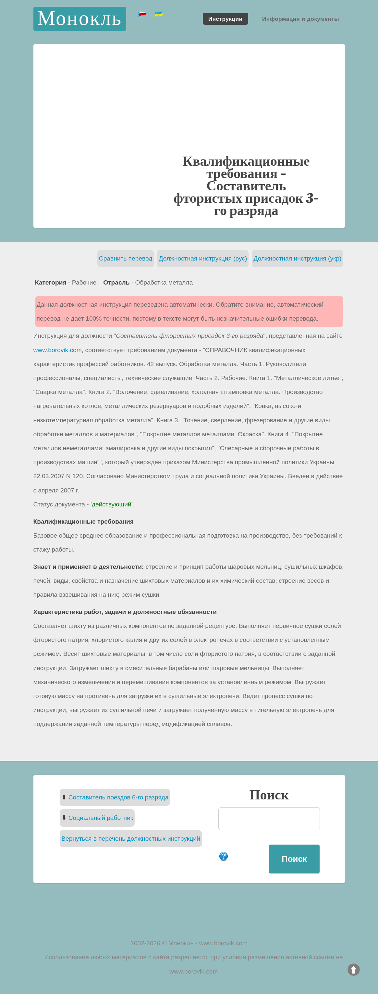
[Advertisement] (189, 105)
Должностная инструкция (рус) (203, 258)
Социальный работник (100, 817)
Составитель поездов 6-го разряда (118, 797)
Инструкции (225, 18)
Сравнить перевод (125, 258)
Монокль (79, 19)
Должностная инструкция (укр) (297, 258)
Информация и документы (300, 18)
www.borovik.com (57, 350)
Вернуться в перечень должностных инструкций (130, 838)
